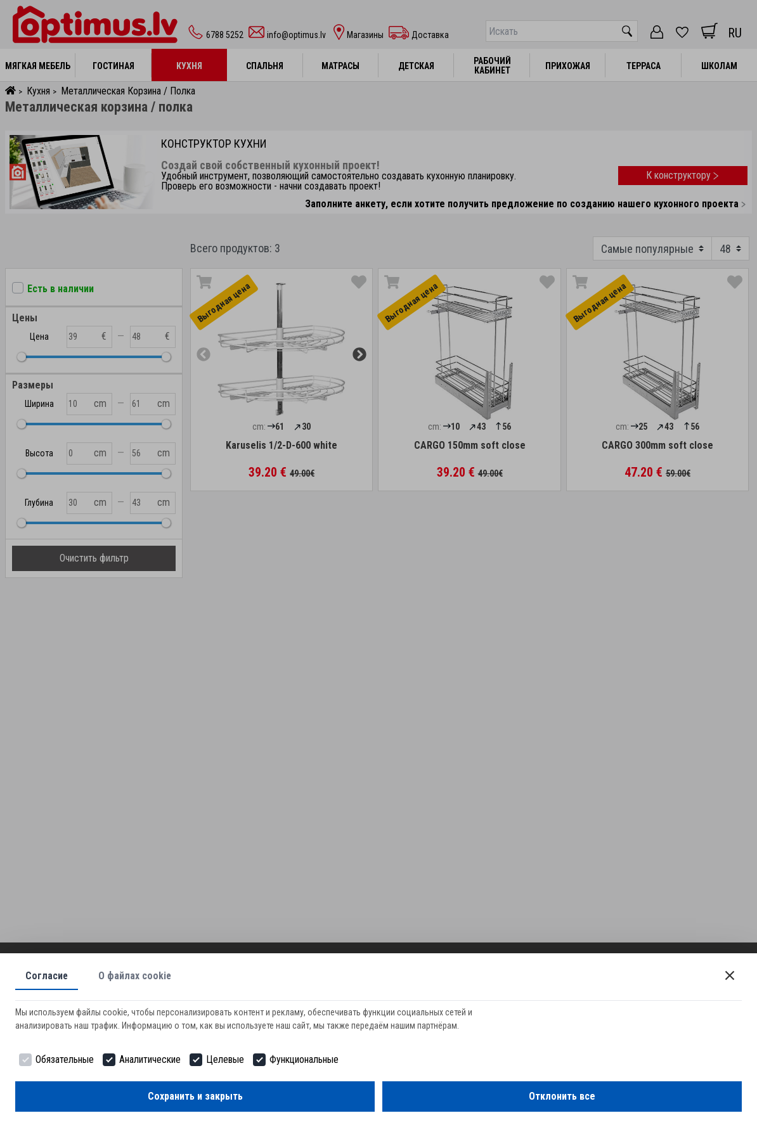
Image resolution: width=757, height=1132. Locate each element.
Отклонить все (562, 1096)
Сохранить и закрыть (195, 1096)
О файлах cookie (135, 976)
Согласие (46, 976)
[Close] (730, 975)
